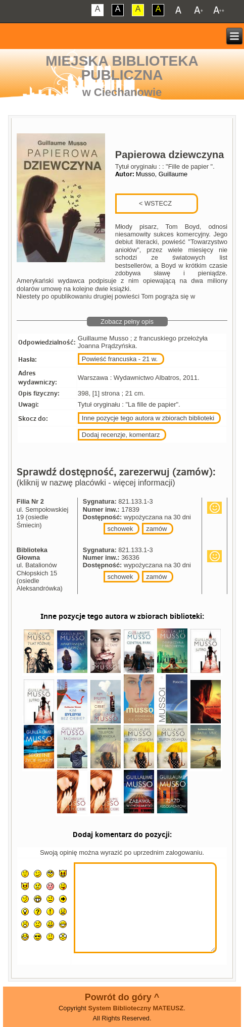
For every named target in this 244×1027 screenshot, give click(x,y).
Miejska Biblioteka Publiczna (121, 68)
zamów (156, 528)
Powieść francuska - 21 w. (120, 359)
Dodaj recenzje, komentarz (121, 434)
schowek (120, 528)
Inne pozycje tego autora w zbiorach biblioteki (148, 418)
